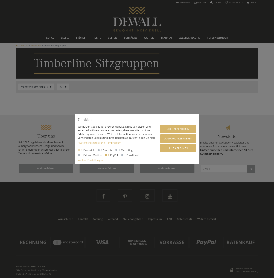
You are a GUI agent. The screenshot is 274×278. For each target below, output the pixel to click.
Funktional (133, 155)
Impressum (114, 142)
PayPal (114, 155)
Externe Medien (92, 155)
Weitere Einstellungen (90, 160)
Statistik (107, 150)
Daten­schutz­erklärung (91, 142)
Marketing (127, 150)
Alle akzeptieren (178, 129)
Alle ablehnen (178, 148)
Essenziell (89, 150)
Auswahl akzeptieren (178, 138)
